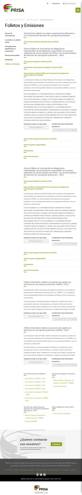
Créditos (16, 470)
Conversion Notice (59, 386)
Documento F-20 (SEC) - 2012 (35, 385)
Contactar (56, 444)
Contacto (74, 470)
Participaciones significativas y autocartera (10, 48)
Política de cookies (41, 470)
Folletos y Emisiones (12, 64)
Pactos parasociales (12, 55)
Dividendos (9, 60)
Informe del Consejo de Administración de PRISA (41, 42)
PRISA (13, 8)
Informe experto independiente (35, 145)
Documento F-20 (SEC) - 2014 (35, 378)
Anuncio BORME (31, 421)
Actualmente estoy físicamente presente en (62, 125)
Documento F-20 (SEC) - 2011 (35, 389)
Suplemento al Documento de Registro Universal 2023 (43, 67)
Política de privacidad (27, 470)
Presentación (28, 151)
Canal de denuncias (54, 470)
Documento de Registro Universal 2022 (38, 181)
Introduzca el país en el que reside (35, 124)
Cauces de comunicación (10, 34)
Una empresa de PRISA (41, 488)
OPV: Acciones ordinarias (62, 414)
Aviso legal (8, 470)
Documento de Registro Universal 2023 (38, 61)
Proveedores (65, 470)
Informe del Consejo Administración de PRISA (40, 139)
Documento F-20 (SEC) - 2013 (35, 382)
